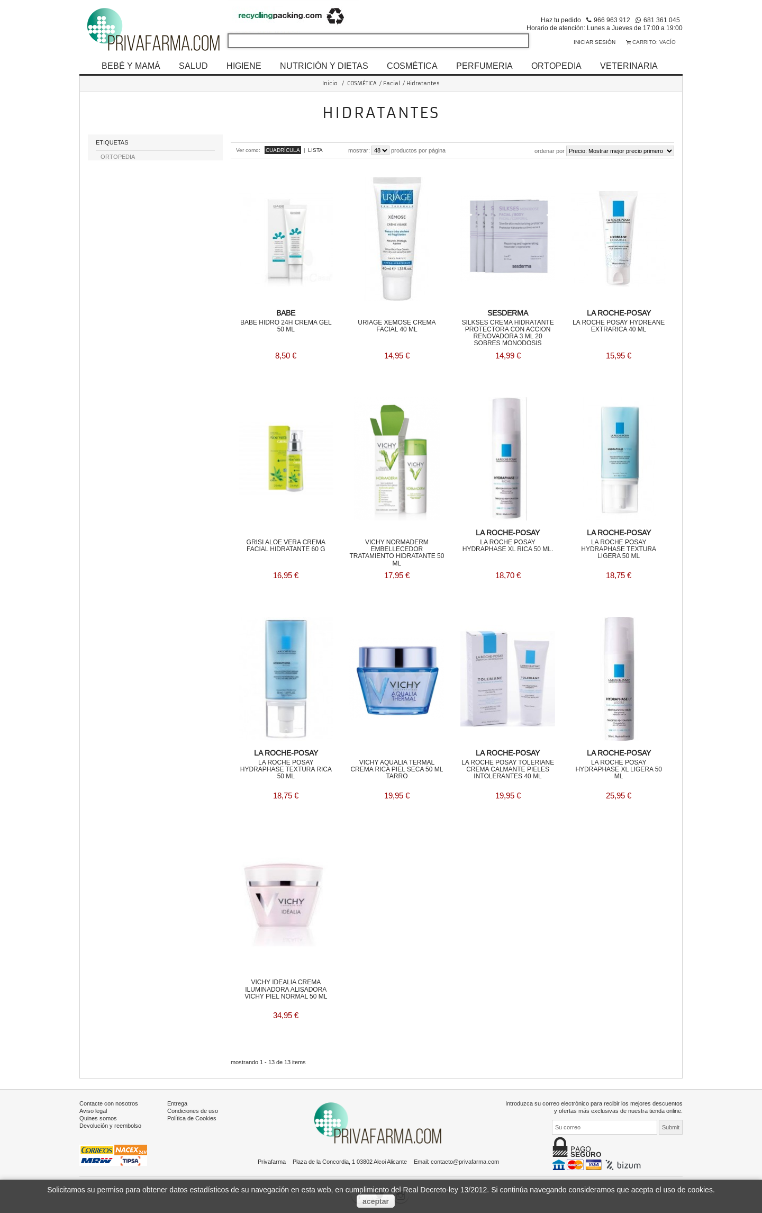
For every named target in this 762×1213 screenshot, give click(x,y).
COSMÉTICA (412, 65)
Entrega (177, 1101)
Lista (315, 150)
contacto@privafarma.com (465, 1159)
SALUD (193, 65)
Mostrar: (359, 150)
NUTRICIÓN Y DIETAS (324, 65)
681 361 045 (661, 20)
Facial (391, 83)
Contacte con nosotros (108, 1101)
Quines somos (98, 1116)
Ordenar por (549, 151)
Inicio (330, 83)
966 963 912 (612, 20)
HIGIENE (243, 65)
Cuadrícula (283, 150)
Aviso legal (93, 1108)
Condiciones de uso (192, 1108)
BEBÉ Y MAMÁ (131, 65)
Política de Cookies (191, 1116)
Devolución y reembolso (110, 1123)
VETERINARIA (629, 65)
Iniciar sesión (594, 42)
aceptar (375, 1201)
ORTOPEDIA (556, 65)
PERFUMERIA (484, 65)
